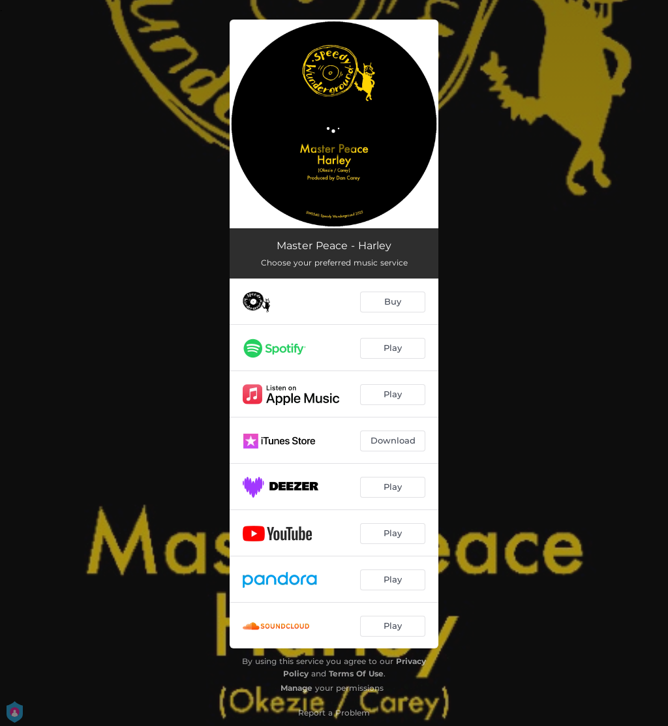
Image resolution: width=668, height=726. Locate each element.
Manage (296, 688)
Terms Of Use (356, 673)
